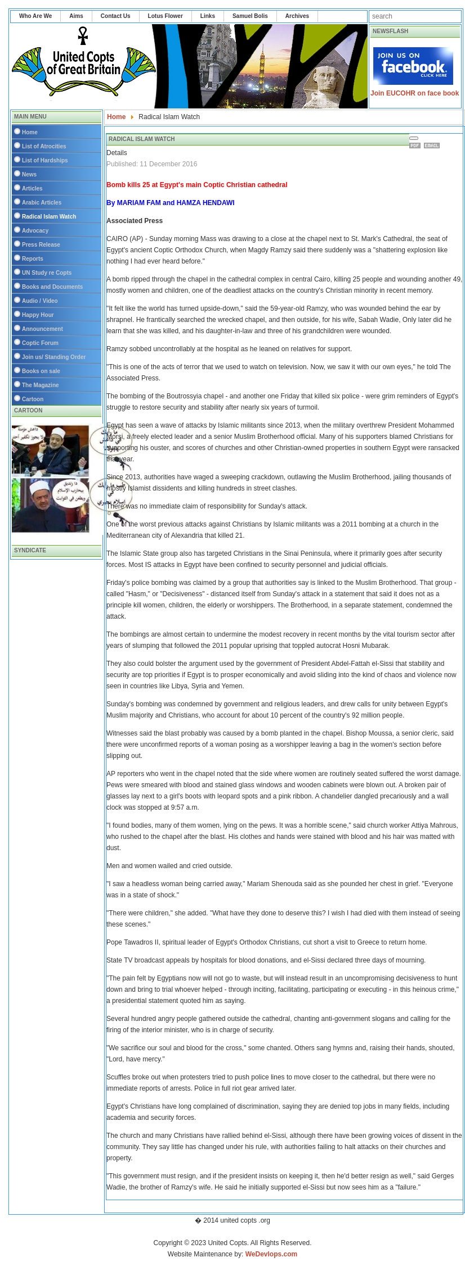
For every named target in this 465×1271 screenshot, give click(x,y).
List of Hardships (45, 160)
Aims (76, 16)
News (29, 174)
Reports (32, 259)
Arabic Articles (41, 202)
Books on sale (41, 371)
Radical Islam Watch (49, 217)
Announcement (42, 329)
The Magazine (40, 385)
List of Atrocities (44, 146)
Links (207, 16)
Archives (297, 16)
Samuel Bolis (250, 16)
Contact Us (116, 16)
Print (416, 145)
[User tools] (413, 138)
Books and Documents (52, 287)
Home (30, 132)
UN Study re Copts (46, 273)
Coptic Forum (40, 343)
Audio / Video (40, 301)
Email (433, 145)
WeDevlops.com (271, 1254)
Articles (32, 188)
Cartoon (32, 399)
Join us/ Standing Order (54, 357)
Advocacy (35, 231)
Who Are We (35, 16)
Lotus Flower (165, 16)
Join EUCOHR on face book (414, 93)
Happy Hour (38, 315)
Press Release (41, 245)
